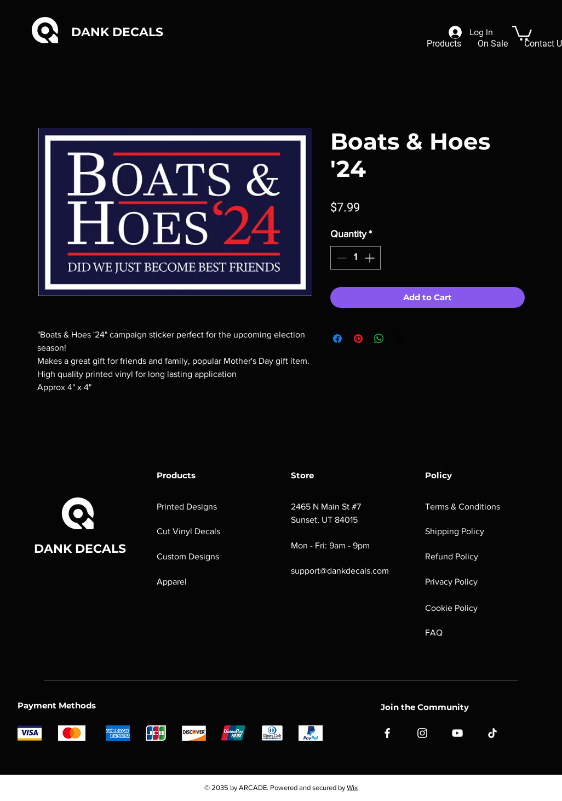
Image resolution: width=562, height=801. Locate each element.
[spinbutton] (355, 258)
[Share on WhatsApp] (379, 338)
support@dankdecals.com (340, 570)
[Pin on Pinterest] (358, 338)
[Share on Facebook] (337, 338)
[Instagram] (422, 733)
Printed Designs (187, 506)
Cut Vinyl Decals (188, 531)
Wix (352, 787)
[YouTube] (457, 733)
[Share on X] (399, 338)
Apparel (172, 581)
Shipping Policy (454, 531)
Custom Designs (188, 556)
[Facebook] (387, 733)
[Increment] (370, 258)
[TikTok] (492, 733)
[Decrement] (340, 258)
